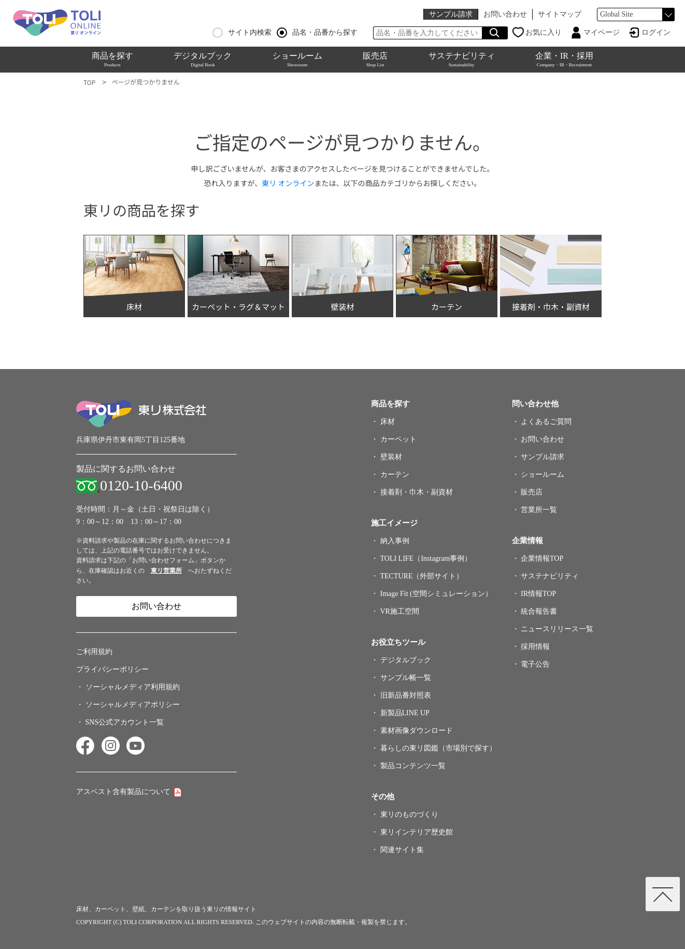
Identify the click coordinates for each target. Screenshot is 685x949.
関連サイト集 (402, 850)
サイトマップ (559, 14)
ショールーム (297, 59)
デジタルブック (203, 59)
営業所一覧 (539, 510)
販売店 (375, 59)
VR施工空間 (399, 611)
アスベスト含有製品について (123, 792)
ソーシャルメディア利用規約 (132, 687)
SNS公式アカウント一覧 (124, 722)
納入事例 (394, 541)
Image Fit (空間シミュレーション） (436, 594)
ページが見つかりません (145, 81)
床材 (387, 422)
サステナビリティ (462, 59)
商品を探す (112, 59)
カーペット (398, 439)
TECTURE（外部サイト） (422, 576)
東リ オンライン (288, 183)
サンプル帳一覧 (405, 678)
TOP (89, 82)
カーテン (394, 474)
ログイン (655, 32)
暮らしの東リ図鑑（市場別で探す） (438, 748)
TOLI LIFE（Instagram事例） (426, 558)
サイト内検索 (242, 32)
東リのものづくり (409, 814)
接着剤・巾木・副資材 (416, 492)
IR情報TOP (538, 594)
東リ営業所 (166, 570)
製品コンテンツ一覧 (413, 766)
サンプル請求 (451, 14)
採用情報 (535, 646)
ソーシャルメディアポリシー (132, 705)
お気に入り (543, 32)
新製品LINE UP (405, 713)
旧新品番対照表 (405, 695)
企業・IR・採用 (564, 59)
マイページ (601, 32)
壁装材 (391, 457)
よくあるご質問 (546, 422)
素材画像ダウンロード (416, 730)
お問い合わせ (505, 14)
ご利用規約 (94, 652)
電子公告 (535, 664)
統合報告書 (539, 611)
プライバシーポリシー (112, 669)
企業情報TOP (542, 558)
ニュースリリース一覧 (557, 629)
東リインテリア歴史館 (416, 832)
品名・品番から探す (317, 32)
